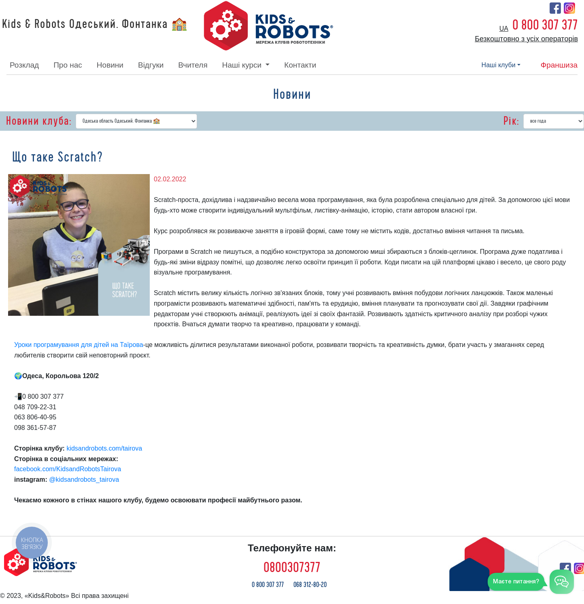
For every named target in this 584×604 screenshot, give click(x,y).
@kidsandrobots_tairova (85, 479)
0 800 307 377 (545, 25)
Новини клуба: (39, 121)
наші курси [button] (243, 65)
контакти (300, 65)
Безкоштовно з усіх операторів (526, 39)
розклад (24, 65)
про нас (67, 65)
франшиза (559, 65)
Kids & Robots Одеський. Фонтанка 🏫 (95, 24)
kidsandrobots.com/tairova (105, 448)
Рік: (511, 121)
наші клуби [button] (499, 65)
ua (503, 28)
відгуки (151, 65)
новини (110, 65)
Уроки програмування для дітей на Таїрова (78, 344)
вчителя (192, 65)
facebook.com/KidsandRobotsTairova (67, 469)
